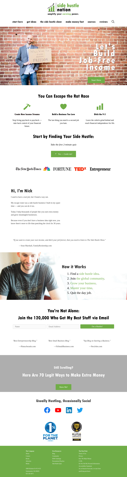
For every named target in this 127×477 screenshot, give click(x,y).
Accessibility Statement (85, 466)
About (27, 453)
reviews (104, 21)
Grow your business (83, 283)
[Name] (29, 326)
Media (27, 463)
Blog (53, 453)
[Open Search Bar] (113, 21)
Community (55, 456)
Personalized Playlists (58, 461)
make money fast (75, 21)
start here (17, 21)
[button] (97, 326)
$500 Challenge (56, 458)
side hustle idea (89, 273)
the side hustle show (51, 21)
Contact (28, 456)
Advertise (28, 461)
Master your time (81, 288)
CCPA (80, 461)
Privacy (81, 456)
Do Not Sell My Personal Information (89, 463)
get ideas (31, 21)
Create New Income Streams (27, 114)
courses (92, 21)
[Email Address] (63, 326)
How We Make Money (85, 458)
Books (27, 458)
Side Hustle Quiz (57, 463)
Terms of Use (82, 453)
